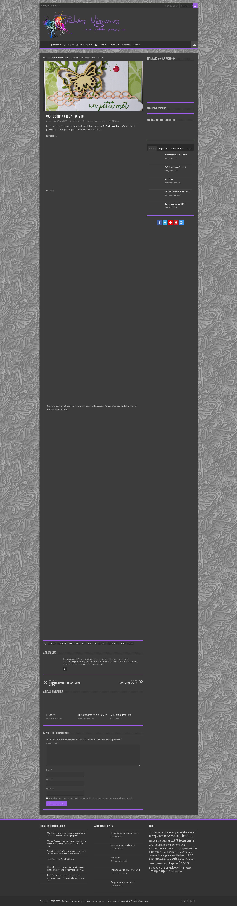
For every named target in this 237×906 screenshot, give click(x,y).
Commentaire (53, 743)
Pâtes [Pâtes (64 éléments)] (166, 864)
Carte (52, 644)
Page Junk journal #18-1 (175, 204)
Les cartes (74, 58)
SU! (123, 644)
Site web (50, 789)
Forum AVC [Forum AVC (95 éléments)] (180, 852)
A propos (126, 45)
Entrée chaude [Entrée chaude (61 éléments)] (176, 849)
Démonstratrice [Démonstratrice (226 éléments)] (159, 848)
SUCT (131, 644)
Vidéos (55, 45)
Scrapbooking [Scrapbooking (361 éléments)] (174, 867)
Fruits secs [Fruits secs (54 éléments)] (171, 856)
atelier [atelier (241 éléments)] (163, 836)
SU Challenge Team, (112, 126)
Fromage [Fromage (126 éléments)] (162, 855)
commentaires (177, 148)
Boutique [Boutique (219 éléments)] (155, 840)
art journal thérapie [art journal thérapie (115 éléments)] (182, 832)
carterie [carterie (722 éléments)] (188, 840)
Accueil (45, 44)
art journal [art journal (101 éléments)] (166, 832)
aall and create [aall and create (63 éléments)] (155, 832)
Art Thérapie (83, 45)
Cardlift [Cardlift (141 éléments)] (165, 840)
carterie (62, 644)
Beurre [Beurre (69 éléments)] (191, 836)
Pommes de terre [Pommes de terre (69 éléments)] (156, 864)
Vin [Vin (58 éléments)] (181, 872)
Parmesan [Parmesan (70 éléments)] (190, 859)
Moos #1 (50, 715)
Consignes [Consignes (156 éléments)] (167, 844)
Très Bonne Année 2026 (175, 167)
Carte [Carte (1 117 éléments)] (175, 840)
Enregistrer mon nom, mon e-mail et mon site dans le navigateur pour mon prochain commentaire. (91, 798)
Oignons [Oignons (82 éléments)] (181, 859)
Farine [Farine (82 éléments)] (164, 852)
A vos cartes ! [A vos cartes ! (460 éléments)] (178, 836)
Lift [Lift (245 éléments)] (190, 855)
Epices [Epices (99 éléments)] (185, 849)
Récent (152, 148)
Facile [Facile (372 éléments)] (192, 848)
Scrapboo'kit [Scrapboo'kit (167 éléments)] (156, 867)
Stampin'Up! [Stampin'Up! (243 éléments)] (157, 871)
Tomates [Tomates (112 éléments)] (174, 871)
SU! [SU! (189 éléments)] (168, 871)
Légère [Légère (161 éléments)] (153, 858)
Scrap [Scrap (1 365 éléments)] (183, 863)
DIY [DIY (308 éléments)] (183, 844)
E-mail (49, 779)
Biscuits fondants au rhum (176, 155)
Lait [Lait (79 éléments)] (186, 855)
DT (84, 644)
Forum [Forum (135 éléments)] (170, 852)
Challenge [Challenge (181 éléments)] (155, 844)
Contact (136, 45)
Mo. (50, 121)
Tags (189, 148)
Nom (49, 770)
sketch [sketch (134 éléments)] (188, 867)
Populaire (163, 148)
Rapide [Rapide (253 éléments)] (173, 863)
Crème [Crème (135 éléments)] (176, 844)
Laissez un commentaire (95, 121)
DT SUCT (92, 644)
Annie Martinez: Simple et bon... (60, 859)
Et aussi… (113, 45)
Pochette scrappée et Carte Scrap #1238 (64, 683)
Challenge (74, 644)
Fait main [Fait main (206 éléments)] (155, 851)
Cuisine (99, 45)
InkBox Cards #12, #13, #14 (92, 715)
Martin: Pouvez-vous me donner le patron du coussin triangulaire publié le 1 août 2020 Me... (66, 844)
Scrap (68, 45)
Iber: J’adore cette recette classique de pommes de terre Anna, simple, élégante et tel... (65, 878)
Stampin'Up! (113, 644)
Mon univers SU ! (60, 58)
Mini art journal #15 (120, 715)
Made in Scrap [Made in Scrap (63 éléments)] (163, 859)
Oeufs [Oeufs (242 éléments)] (173, 858)
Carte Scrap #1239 (121, 682)
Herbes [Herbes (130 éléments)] (180, 855)
